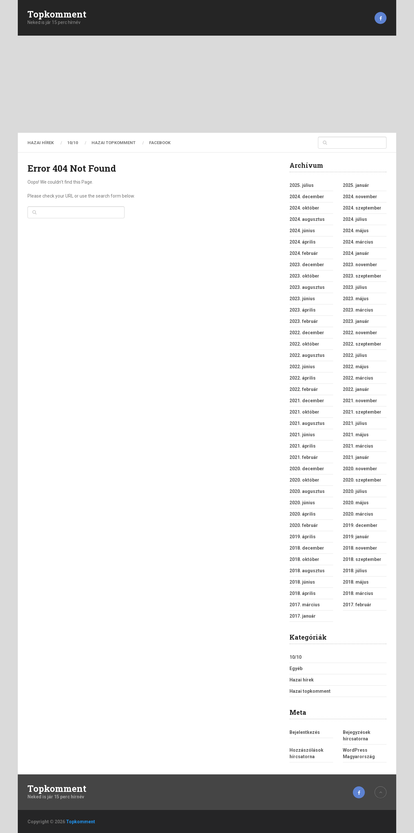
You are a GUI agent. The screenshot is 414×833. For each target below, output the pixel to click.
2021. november (360, 400)
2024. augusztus (307, 219)
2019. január (356, 536)
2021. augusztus (307, 423)
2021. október (304, 412)
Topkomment (56, 14)
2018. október (304, 559)
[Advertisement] (207, 84)
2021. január (356, 457)
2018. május (356, 582)
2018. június (302, 582)
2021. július (355, 423)
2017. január (302, 616)
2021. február (303, 457)
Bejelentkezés (304, 732)
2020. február (303, 525)
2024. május (356, 230)
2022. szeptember (362, 344)
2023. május (356, 298)
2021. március (358, 446)
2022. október (304, 344)
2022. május (356, 366)
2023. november (360, 264)
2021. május (356, 434)
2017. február (357, 604)
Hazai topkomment (114, 142)
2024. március (358, 242)
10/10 (72, 142)
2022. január (356, 389)
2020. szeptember (362, 480)
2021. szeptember (362, 412)
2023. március (358, 310)
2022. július (355, 355)
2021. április (302, 446)
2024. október (304, 208)
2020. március (358, 514)
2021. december (306, 400)
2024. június (302, 230)
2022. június (302, 366)
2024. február (303, 253)
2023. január (356, 321)
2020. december (306, 468)
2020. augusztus (307, 491)
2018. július (355, 570)
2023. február (303, 321)
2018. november (360, 548)
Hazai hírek (40, 142)
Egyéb (295, 668)
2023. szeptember (362, 276)
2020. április (302, 514)
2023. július (355, 287)
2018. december (306, 548)
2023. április (302, 310)
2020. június (302, 502)
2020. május (356, 502)
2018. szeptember (362, 559)
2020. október (304, 480)
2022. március (358, 378)
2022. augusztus (307, 355)
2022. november (360, 332)
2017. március (304, 604)
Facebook (159, 142)
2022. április (302, 378)
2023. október (304, 276)
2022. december (306, 332)
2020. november (360, 468)
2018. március (358, 593)
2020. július (355, 491)
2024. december (306, 196)
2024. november (360, 196)
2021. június (302, 434)
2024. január (356, 253)
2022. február (303, 389)
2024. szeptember (362, 208)
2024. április (302, 242)
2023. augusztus (307, 287)
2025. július (301, 185)
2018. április (302, 593)
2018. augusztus (307, 570)
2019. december (360, 525)
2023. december (306, 264)
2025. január (356, 185)
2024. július (355, 219)
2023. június (302, 298)
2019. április (302, 536)
